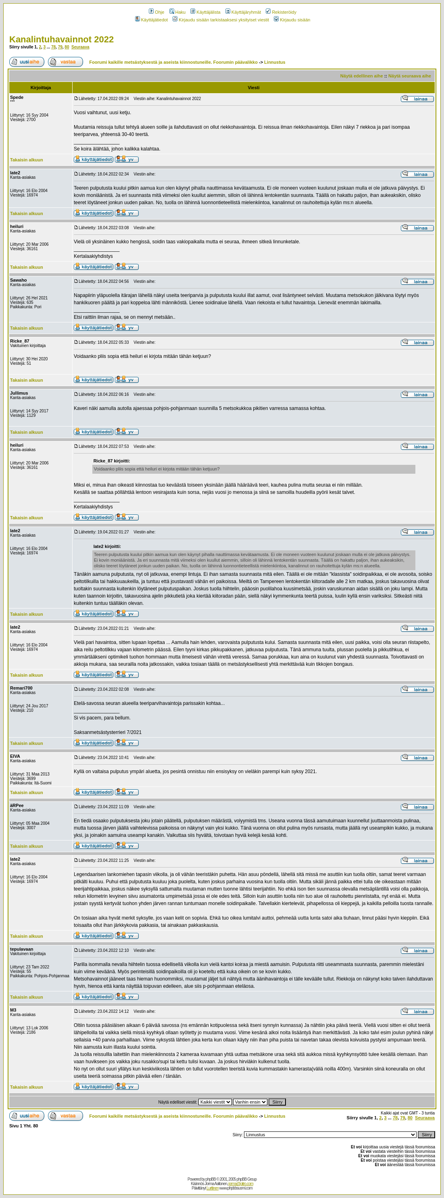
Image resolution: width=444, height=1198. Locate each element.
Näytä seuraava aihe (409, 75)
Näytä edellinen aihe (361, 75)
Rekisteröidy (281, 12)
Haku (177, 12)
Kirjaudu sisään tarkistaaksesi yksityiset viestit (221, 19)
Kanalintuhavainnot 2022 (61, 39)
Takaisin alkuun (26, 159)
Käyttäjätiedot (151, 19)
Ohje (156, 12)
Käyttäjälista (205, 12)
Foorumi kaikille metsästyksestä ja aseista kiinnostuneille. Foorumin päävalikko (173, 62)
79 (60, 47)
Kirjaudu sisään (292, 19)
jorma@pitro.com (241, 1183)
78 (53, 47)
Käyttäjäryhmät (243, 12)
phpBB (211, 1179)
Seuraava (80, 47)
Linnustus (275, 62)
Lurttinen (212, 1188)
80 (67, 47)
